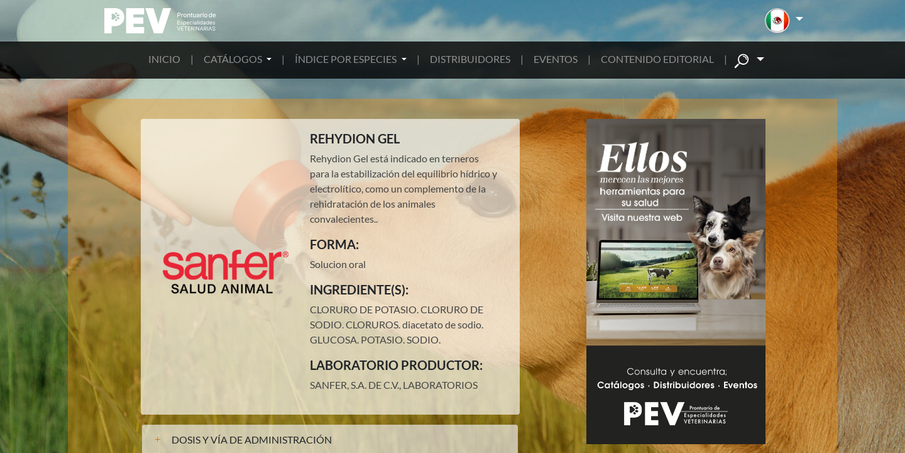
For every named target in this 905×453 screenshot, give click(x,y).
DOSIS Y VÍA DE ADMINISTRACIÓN (252, 439)
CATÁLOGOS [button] (234, 59)
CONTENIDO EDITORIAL (657, 59)
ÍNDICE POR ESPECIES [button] (346, 59)
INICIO (164, 59)
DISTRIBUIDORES (470, 59)
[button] (784, 20)
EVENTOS (556, 59)
